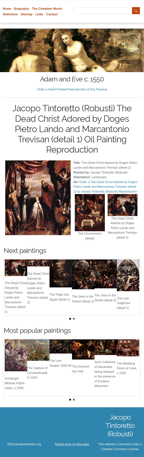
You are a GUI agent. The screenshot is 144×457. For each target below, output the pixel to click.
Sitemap (27, 14)
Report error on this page (72, 444)
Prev (10, 287)
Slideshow (10, 14)
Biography (21, 8)
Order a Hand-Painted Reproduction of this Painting (72, 89)
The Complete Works (47, 8)
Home (7, 8)
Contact (52, 14)
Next (134, 287)
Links (39, 14)
